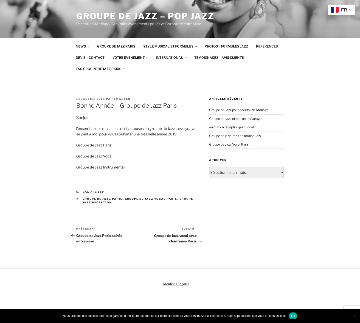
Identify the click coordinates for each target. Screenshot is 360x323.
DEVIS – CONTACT (90, 57)
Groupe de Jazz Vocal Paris (229, 144)
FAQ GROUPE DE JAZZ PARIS (101, 69)
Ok (293, 315)
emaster (122, 99)
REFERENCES (267, 46)
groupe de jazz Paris (103, 198)
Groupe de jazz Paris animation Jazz (235, 136)
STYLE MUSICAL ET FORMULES (170, 46)
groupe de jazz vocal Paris (151, 198)
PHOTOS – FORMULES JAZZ (226, 46)
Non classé (93, 192)
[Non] (354, 316)
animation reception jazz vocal (231, 127)
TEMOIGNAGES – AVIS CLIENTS (219, 57)
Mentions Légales (176, 284)
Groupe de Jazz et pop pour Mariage (235, 119)
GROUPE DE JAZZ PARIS (116, 46)
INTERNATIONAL (171, 57)
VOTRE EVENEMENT (130, 57)
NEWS (83, 46)
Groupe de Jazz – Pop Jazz (145, 16)
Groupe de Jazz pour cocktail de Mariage (238, 110)
